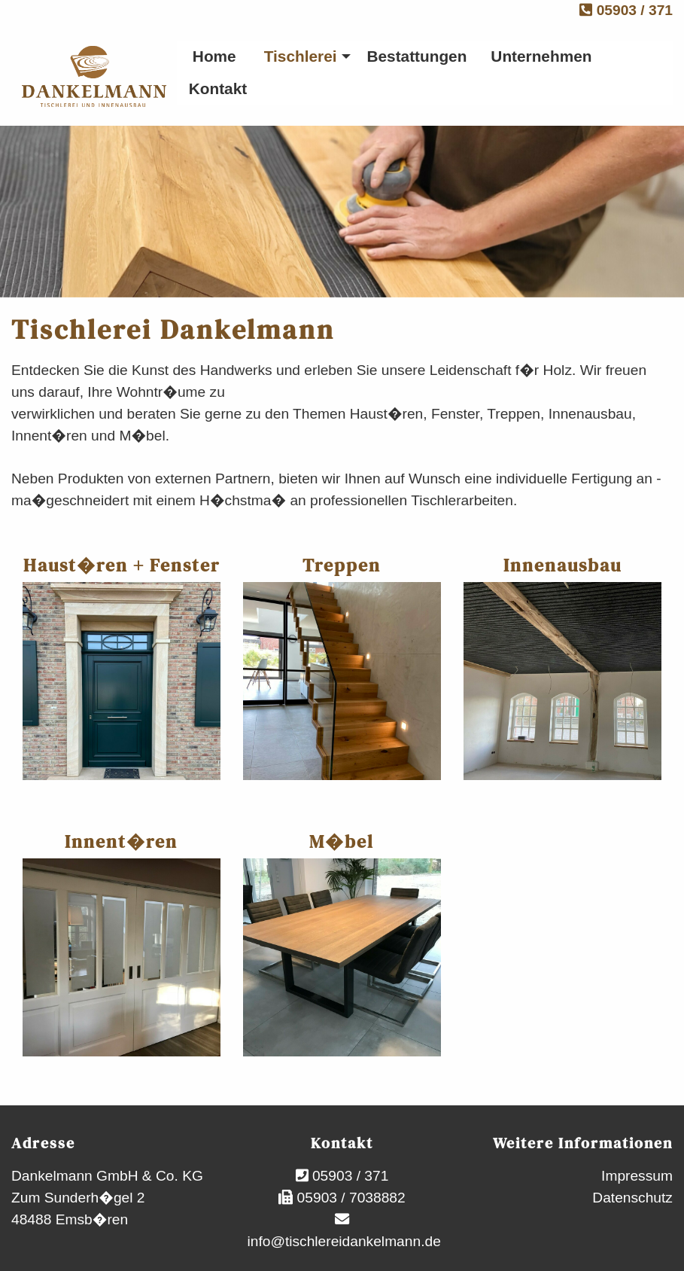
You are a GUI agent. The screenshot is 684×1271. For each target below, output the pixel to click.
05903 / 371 (626, 10)
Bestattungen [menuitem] (416, 56)
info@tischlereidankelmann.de (342, 1241)
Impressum (637, 1176)
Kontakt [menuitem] (218, 88)
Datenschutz (632, 1197)
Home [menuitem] (214, 56)
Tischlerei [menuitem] (300, 56)
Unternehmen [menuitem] (541, 56)
